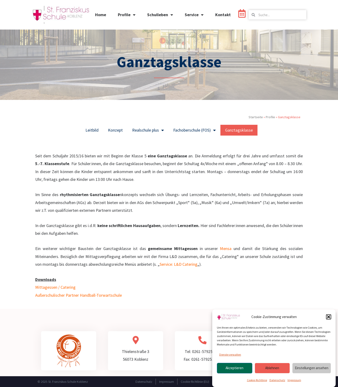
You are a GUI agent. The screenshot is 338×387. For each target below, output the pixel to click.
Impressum (294, 382)
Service (194, 14)
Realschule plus (148, 130)
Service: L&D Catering (178, 264)
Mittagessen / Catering (55, 287)
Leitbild (92, 130)
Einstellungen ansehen (311, 370)
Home (100, 14)
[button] (328, 319)
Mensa (225, 248)
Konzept (115, 130)
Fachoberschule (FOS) (194, 130)
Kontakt (223, 14)
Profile (126, 14)
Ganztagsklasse (239, 130)
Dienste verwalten (230, 356)
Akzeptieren (234, 370)
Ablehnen (272, 370)
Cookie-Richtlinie (257, 382)
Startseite (256, 117)
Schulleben (160, 14)
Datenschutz (277, 382)
